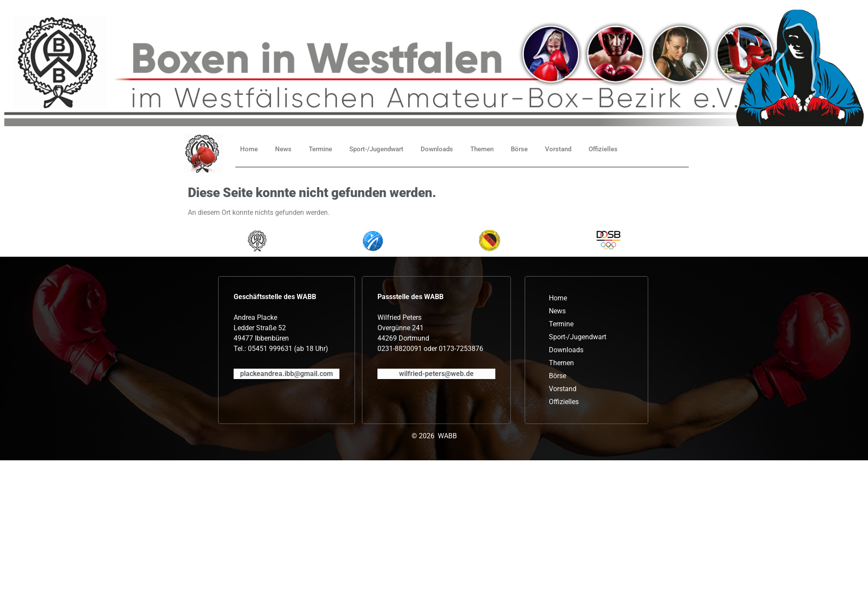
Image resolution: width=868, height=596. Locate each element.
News (283, 149)
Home (249, 149)
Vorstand (558, 149)
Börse (519, 149)
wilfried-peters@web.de (436, 374)
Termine (320, 149)
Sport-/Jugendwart (376, 149)
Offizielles (603, 149)
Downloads (437, 149)
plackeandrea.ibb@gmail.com (286, 374)
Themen (482, 149)
